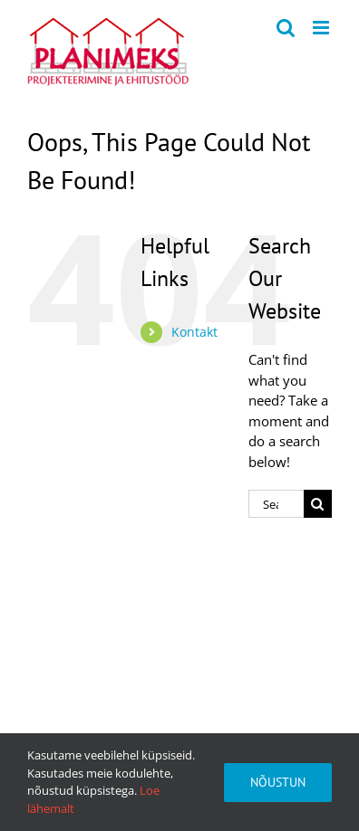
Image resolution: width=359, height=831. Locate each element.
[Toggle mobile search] (286, 27)
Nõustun (278, 782)
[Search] (318, 504)
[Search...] (276, 504)
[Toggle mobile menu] (322, 27)
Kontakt (194, 331)
